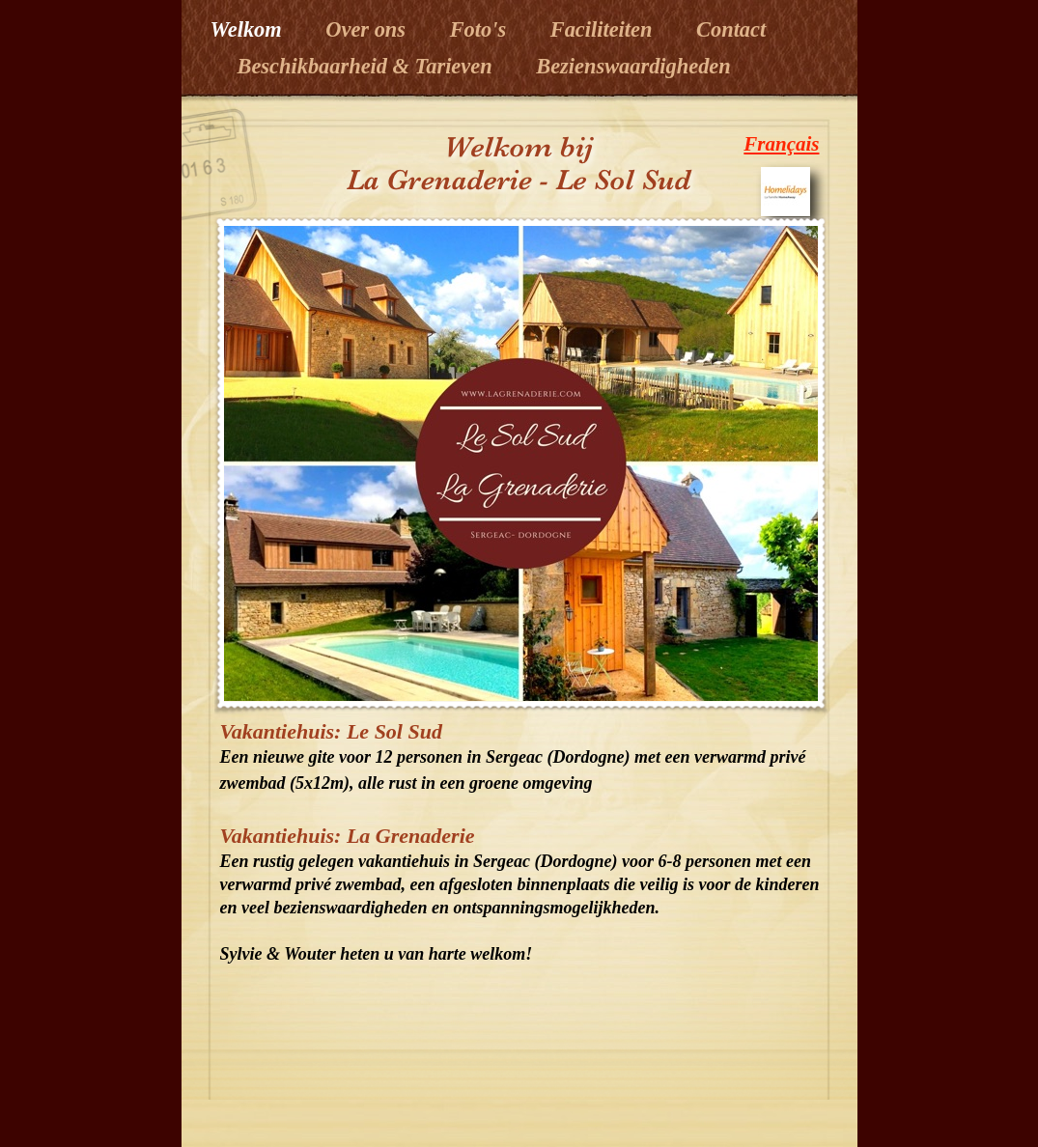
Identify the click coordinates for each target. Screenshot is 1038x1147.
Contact (731, 29)
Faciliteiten (604, 29)
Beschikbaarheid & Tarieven (354, 66)
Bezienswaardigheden (633, 66)
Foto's (481, 29)
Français (781, 143)
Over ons (367, 29)
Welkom (249, 29)
